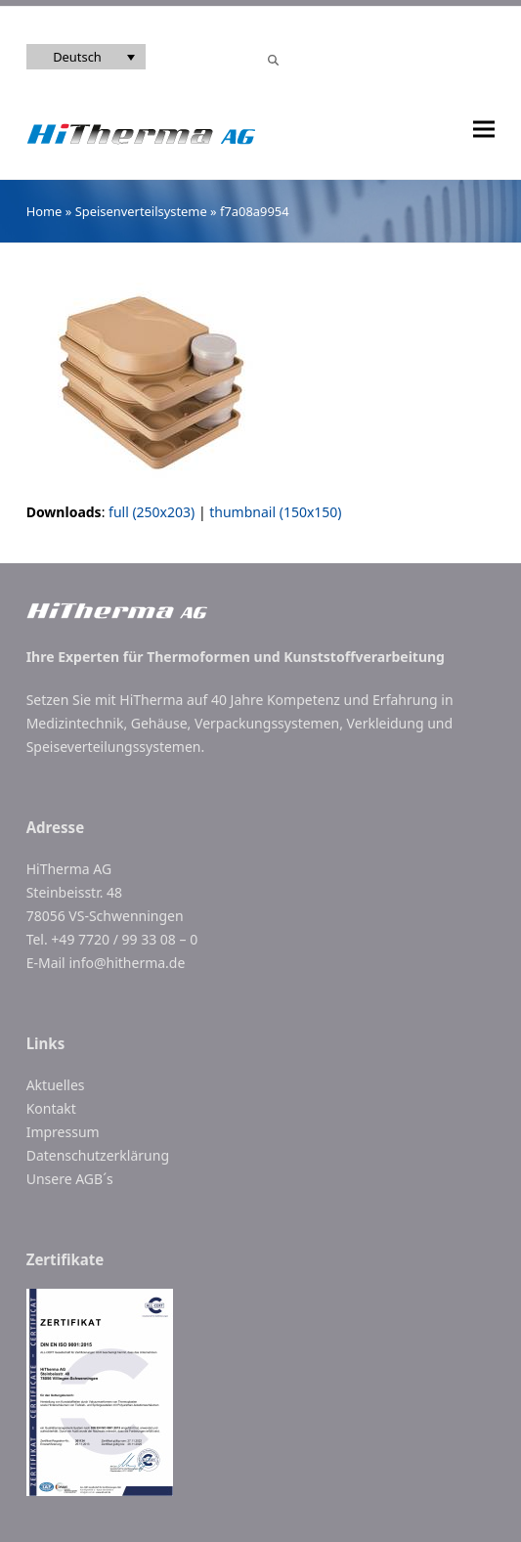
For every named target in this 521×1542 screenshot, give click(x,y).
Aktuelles (55, 1085)
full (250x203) (152, 512)
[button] (484, 129)
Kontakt (51, 1108)
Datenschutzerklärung (97, 1155)
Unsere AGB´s (69, 1178)
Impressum (63, 1132)
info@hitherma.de (126, 962)
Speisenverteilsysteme (141, 211)
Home (44, 211)
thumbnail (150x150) (275, 512)
